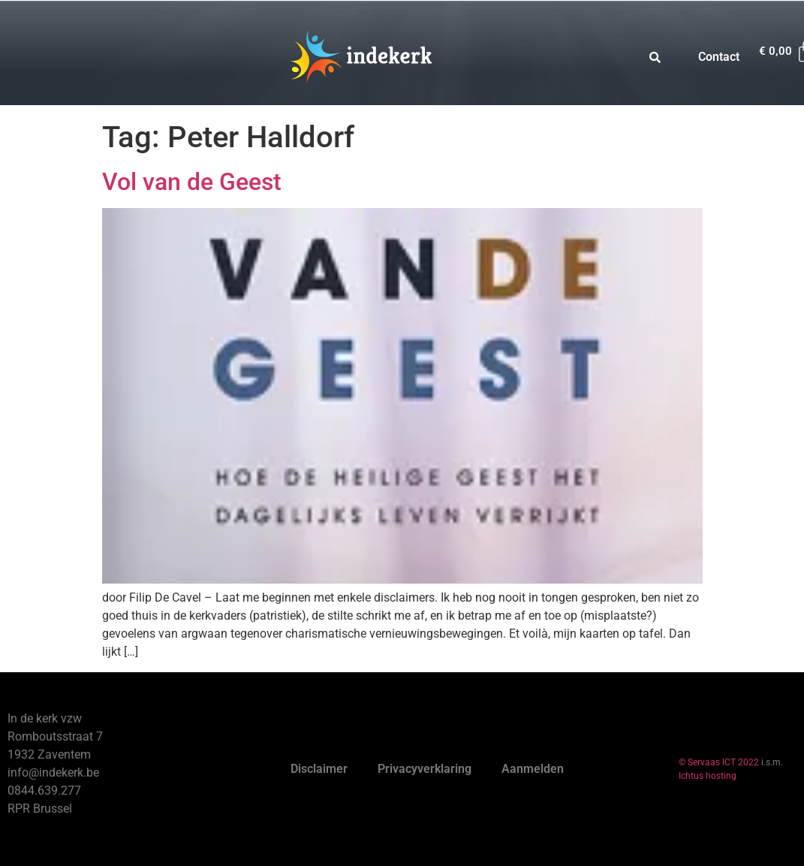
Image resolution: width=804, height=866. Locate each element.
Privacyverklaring (424, 769)
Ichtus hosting (707, 776)
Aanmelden (532, 769)
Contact (718, 57)
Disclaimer (319, 769)
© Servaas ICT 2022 (719, 762)
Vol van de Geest (192, 181)
